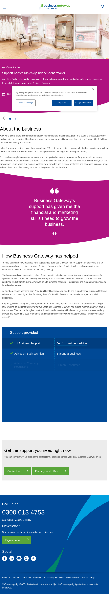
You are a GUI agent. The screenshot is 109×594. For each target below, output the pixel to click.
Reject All (62, 103)
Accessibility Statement (54, 577)
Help (92, 577)
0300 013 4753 (23, 512)
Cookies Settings (26, 103)
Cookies (84, 577)
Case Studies (11, 67)
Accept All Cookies (83, 103)
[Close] (93, 89)
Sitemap (16, 577)
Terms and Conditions (31, 577)
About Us (6, 577)
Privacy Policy (72, 577)
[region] (54, 98)
